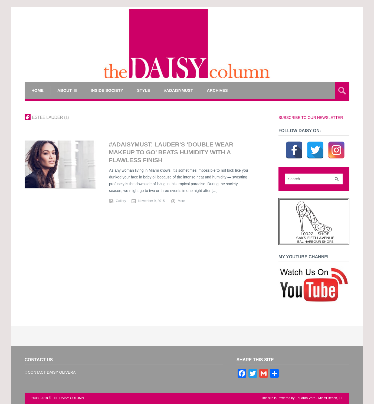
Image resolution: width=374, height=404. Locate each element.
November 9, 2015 (151, 201)
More (181, 201)
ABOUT (64, 90)
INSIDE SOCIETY (107, 90)
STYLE (143, 90)
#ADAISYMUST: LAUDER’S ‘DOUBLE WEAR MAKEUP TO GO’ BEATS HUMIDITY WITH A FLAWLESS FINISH (171, 152)
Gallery (121, 201)
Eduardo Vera (305, 398)
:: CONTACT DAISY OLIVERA (50, 372)
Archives (217, 90)
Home (37, 90)
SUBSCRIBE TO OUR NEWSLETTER (310, 117)
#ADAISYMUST (178, 90)
